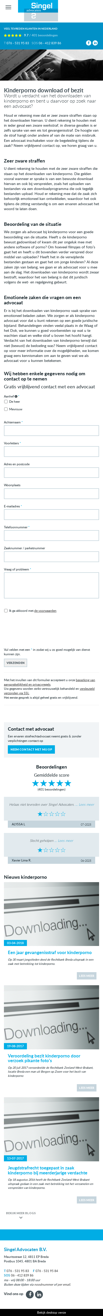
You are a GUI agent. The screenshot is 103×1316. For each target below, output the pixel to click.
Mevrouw (15, 409)
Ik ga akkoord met (32, 610)
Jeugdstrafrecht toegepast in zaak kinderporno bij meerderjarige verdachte (47, 1170)
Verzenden (16, 662)
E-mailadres (12, 506)
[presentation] (43, 632)
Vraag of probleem (16, 569)
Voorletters (11, 443)
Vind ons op (13, 1293)
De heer (14, 401)
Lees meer (86, 975)
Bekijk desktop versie (51, 1312)
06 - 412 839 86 (50, 43)
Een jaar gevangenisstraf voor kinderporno (50, 952)
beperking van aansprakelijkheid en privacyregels (49, 682)
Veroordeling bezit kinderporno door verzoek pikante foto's (44, 1058)
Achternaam (12, 422)
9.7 (41, 35)
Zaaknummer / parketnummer (24, 548)
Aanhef (10, 396)
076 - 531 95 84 (45, 1271)
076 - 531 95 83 (18, 43)
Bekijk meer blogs (21, 1213)
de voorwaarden (45, 610)
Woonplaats (12, 485)
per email (64, 1284)
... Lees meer (84, 804)
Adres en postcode (17, 464)
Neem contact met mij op (31, 749)
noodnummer (43, 1284)
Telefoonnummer (15, 527)
